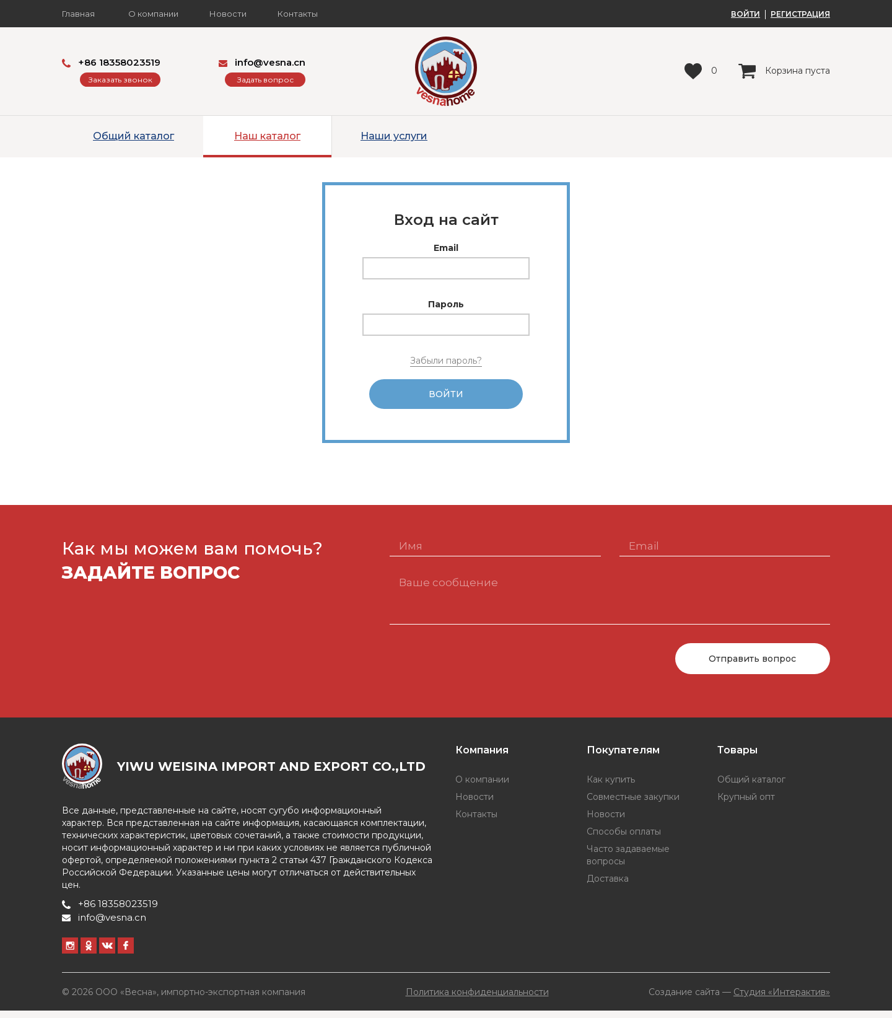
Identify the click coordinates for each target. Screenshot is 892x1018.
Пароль (446, 304)
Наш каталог (267, 136)
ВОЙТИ (745, 14)
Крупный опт (746, 804)
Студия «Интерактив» (781, 998)
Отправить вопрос (752, 666)
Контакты (298, 14)
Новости (228, 14)
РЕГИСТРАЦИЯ (800, 14)
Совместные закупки (633, 804)
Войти (446, 397)
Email (446, 247)
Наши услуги (394, 136)
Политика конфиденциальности (477, 999)
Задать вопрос (265, 79)
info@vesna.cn (262, 62)
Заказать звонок (120, 79)
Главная (78, 14)
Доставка (608, 886)
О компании (153, 14)
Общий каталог (133, 136)
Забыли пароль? (446, 360)
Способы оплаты (624, 839)
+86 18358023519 (111, 62)
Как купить (611, 786)
